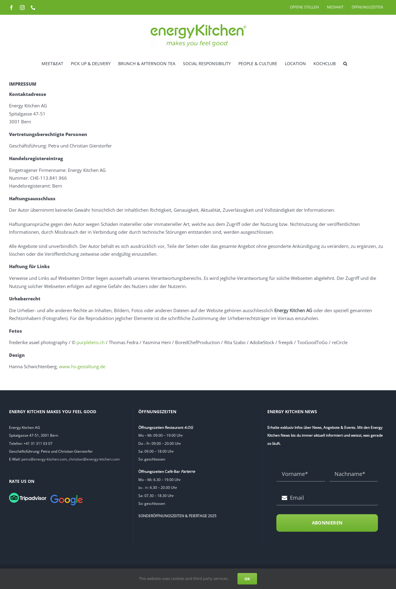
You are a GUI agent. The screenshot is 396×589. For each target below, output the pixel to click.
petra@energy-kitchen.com (44, 459)
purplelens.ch (91, 342)
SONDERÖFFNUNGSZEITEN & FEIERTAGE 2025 (177, 515)
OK (247, 578)
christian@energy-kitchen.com (94, 459)
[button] (345, 63)
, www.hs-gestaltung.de (81, 366)
